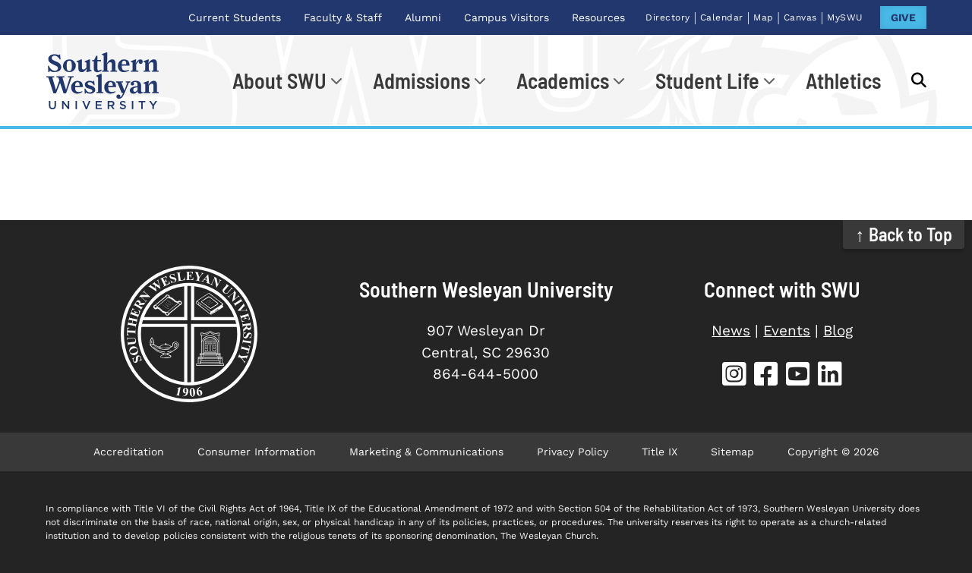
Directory (667, 17)
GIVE (903, 17)
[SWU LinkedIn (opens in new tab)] (830, 376)
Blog (838, 330)
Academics (562, 80)
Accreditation (128, 451)
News (731, 330)
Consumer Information (256, 451)
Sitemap (732, 451)
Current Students (234, 17)
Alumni (423, 17)
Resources (598, 17)
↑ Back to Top (904, 234)
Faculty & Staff (343, 17)
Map (763, 17)
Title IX (659, 451)
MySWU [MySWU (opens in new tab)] (845, 17)
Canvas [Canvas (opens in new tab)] (800, 17)
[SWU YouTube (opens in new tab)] (798, 376)
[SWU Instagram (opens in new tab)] (734, 376)
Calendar (721, 17)
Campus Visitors (506, 17)
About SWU (279, 80)
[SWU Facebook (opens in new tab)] (766, 376)
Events (786, 330)
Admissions (421, 80)
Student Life (707, 80)
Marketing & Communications (426, 451)
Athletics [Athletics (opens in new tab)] (843, 80)
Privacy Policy (572, 451)
